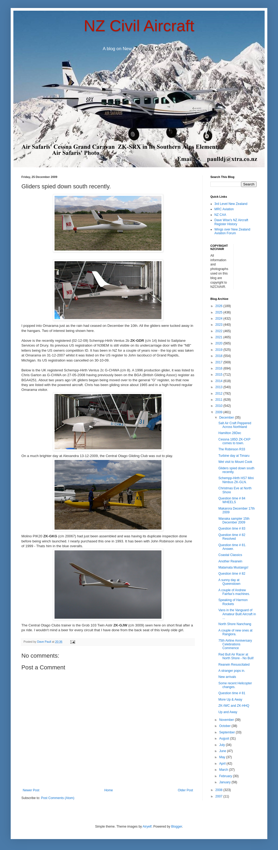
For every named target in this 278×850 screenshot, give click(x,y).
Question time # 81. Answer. (232, 547)
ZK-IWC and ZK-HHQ (233, 706)
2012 (219, 393)
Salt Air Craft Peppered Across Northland (234, 425)
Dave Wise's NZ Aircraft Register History (231, 222)
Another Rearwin (230, 561)
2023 (219, 325)
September (227, 732)
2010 (219, 406)
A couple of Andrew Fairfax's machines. (234, 592)
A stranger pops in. (231, 671)
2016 (219, 368)
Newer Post (31, 790)
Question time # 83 (231, 528)
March (224, 770)
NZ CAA (220, 215)
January (225, 782)
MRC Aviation (224, 209)
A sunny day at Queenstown (229, 582)
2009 (219, 412)
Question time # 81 (231, 693)
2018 (219, 356)
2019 (219, 350)
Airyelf (147, 826)
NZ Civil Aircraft (139, 26)
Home (108, 790)
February (226, 776)
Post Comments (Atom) (57, 798)
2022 (219, 331)
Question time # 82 (231, 573)
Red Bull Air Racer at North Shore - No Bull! (236, 656)
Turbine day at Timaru (233, 456)
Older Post (185, 790)
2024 (219, 318)
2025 (219, 312)
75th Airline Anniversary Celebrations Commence (235, 644)
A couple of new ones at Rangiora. (235, 632)
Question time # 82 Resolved (231, 537)
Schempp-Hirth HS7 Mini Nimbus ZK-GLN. (236, 480)
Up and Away (227, 712)
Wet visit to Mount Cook (235, 462)
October (225, 726)
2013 (219, 387)
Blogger (176, 826)
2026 (219, 306)
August (224, 738)
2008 (219, 790)
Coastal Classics (230, 555)
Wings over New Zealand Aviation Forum (232, 231)
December (227, 417)
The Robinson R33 (231, 449)
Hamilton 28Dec (229, 433)
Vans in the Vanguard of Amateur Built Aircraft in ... (237, 614)
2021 (219, 337)
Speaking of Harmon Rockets (233, 602)
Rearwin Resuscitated (234, 664)
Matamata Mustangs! (233, 567)
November (227, 720)
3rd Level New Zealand (230, 204)
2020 (219, 343)
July (222, 745)
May (222, 757)
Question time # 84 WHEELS (231, 500)
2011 (219, 400)
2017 (219, 362)
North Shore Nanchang (234, 624)
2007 (219, 796)
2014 (219, 381)
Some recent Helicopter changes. (235, 685)
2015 (219, 374)
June (223, 751)
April (222, 763)
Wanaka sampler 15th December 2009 (233, 520)
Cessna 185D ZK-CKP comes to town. (234, 441)
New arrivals (227, 677)
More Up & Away (230, 699)
